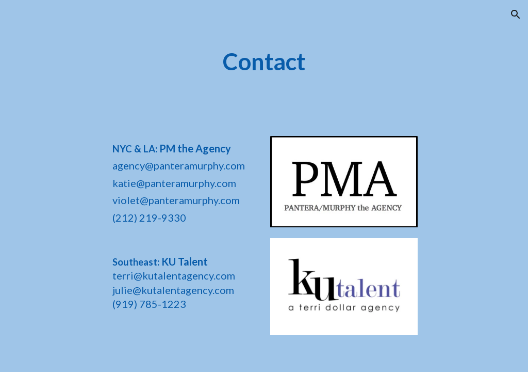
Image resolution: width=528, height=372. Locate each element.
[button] (515, 14)
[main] (263, 61)
